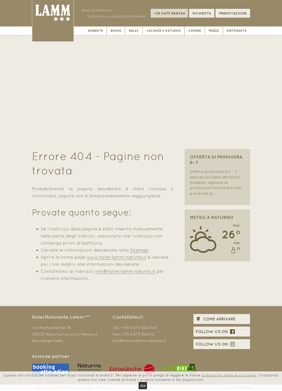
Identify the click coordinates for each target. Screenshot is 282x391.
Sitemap (139, 250)
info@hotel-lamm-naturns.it (125, 271)
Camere (194, 30)
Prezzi (214, 30)
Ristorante (236, 30)
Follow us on (215, 331)
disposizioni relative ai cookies (229, 375)
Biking (116, 30)
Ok (143, 386)
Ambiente (95, 30)
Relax (134, 30)
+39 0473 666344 (139, 327)
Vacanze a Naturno (163, 30)
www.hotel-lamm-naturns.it (117, 257)
